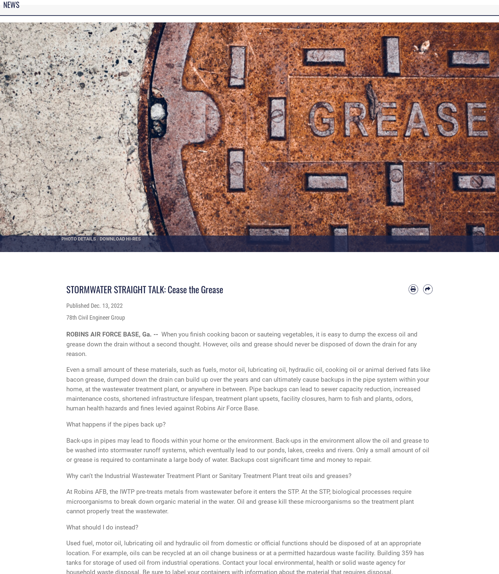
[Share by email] (428, 289)
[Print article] (413, 289)
